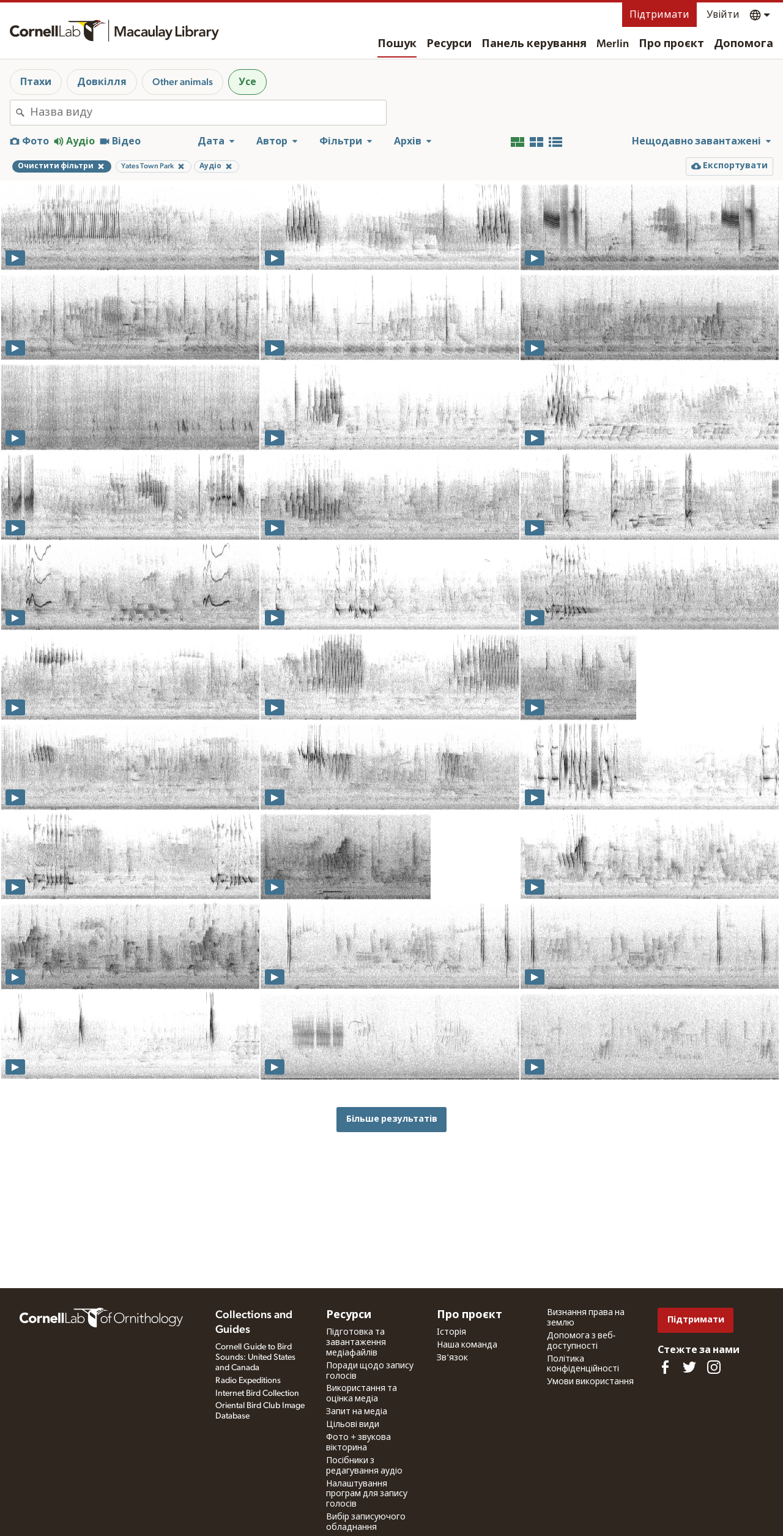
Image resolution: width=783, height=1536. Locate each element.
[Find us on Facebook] (665, 1367)
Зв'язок (452, 1358)
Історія (451, 1332)
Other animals (182, 82)
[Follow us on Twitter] (689, 1367)
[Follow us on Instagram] (714, 1367)
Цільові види (352, 1424)
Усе (247, 82)
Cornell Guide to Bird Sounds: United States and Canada (255, 1357)
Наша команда (467, 1345)
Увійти (723, 15)
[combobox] (208, 112)
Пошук (397, 44)
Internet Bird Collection (257, 1393)
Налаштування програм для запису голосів (366, 1494)
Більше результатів (391, 1119)
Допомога (743, 44)
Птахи (35, 82)
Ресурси (449, 44)
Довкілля (102, 82)
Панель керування (534, 44)
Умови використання (590, 1382)
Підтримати (659, 15)
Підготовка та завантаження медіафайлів (356, 1342)
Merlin (612, 44)
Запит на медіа (356, 1411)
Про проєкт (671, 44)
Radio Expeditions (248, 1380)
